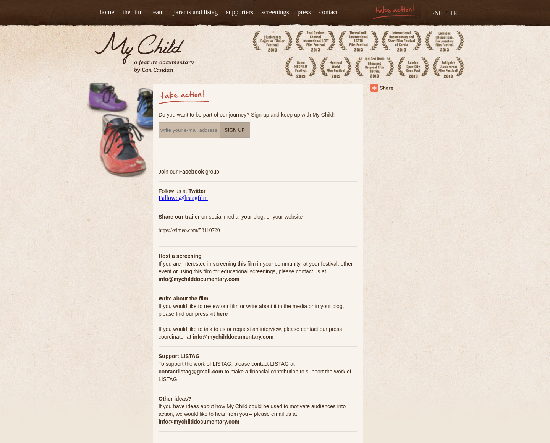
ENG (437, 13)
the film (133, 12)
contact (328, 12)
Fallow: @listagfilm (183, 198)
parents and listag (195, 12)
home (107, 12)
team (157, 12)
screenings (275, 12)
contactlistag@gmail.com (191, 371)
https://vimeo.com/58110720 (189, 230)
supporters (239, 12)
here (222, 314)
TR (453, 13)
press (304, 12)
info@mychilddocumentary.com (199, 279)
